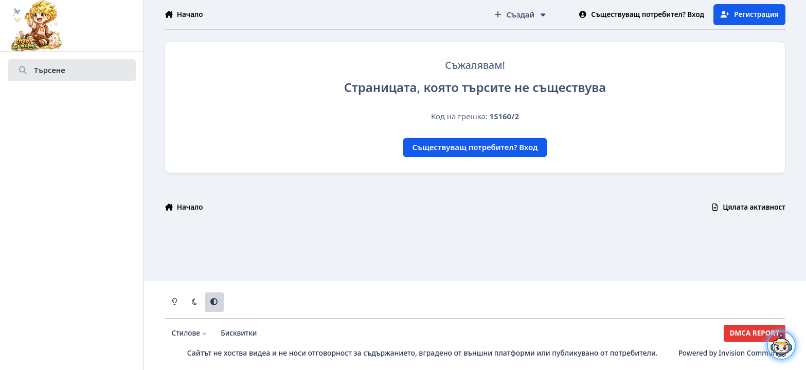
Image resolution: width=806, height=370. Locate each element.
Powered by (731, 353)
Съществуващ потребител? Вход (475, 147)
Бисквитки (239, 333)
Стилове (189, 333)
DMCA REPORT (754, 333)
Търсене (41, 70)
